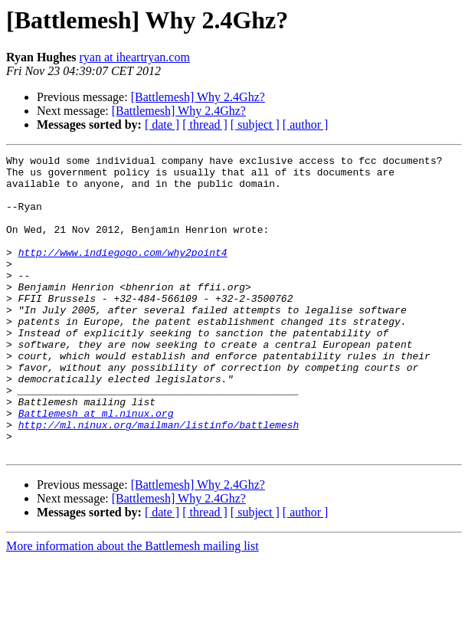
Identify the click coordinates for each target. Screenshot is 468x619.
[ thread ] (204, 124)
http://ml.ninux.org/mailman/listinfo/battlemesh (158, 479)
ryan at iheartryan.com (134, 57)
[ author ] (306, 124)
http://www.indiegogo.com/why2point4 (122, 273)
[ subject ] (255, 124)
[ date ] (162, 124)
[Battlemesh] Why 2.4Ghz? (198, 96)
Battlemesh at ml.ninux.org (96, 466)
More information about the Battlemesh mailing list (132, 605)
